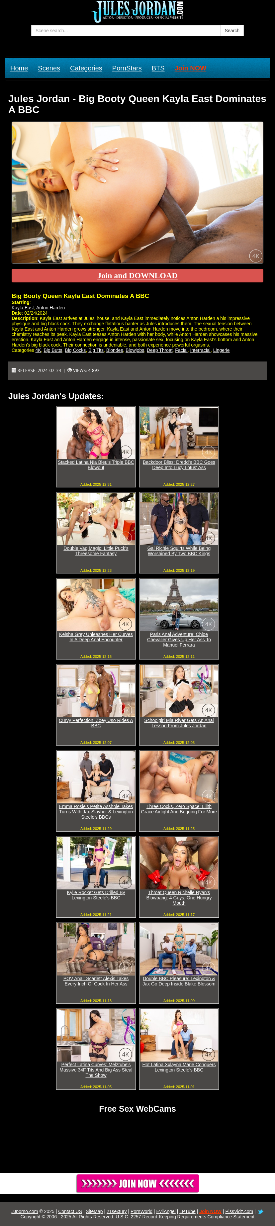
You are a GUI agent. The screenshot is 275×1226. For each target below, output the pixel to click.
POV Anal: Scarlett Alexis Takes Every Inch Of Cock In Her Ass (96, 981)
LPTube (187, 1211)
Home (19, 68)
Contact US (70, 1211)
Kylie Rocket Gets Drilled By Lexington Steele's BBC (96, 895)
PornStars (127, 68)
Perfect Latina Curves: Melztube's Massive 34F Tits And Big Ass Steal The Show (95, 1070)
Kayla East (23, 307)
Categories (86, 68)
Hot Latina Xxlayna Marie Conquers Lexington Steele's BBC (179, 1067)
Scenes (49, 68)
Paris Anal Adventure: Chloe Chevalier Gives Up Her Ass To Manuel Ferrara (179, 640)
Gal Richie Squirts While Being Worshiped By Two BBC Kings (179, 551)
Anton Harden (50, 307)
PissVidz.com (239, 1211)
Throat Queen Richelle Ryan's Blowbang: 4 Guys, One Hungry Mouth (179, 898)
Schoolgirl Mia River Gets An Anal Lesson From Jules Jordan (179, 723)
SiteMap (94, 1211)
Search (232, 30)
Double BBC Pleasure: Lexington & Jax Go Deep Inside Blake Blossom (178, 981)
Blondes (114, 350)
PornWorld (141, 1211)
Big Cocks (75, 350)
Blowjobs (135, 350)
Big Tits (96, 350)
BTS (158, 68)
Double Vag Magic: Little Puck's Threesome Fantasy (95, 551)
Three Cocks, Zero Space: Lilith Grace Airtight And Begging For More (179, 809)
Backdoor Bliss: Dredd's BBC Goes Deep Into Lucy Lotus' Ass (179, 465)
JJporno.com (24, 1211)
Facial (181, 350)
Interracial (200, 350)
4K (38, 350)
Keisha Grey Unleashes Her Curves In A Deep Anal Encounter (96, 637)
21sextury (117, 1211)
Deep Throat (160, 350)
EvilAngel (165, 1211)
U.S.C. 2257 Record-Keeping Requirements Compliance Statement (185, 1216)
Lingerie (221, 350)
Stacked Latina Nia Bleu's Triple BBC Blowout (96, 465)
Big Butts (53, 350)
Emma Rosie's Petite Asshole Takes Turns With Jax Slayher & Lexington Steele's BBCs (96, 812)
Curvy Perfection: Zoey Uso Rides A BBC (96, 723)
